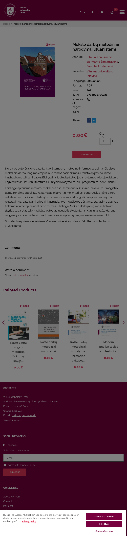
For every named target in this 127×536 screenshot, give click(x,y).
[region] (63, 523)
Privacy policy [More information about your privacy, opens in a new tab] (29, 521)
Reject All (104, 524)
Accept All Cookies (104, 516)
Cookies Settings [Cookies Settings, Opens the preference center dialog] (104, 531)
